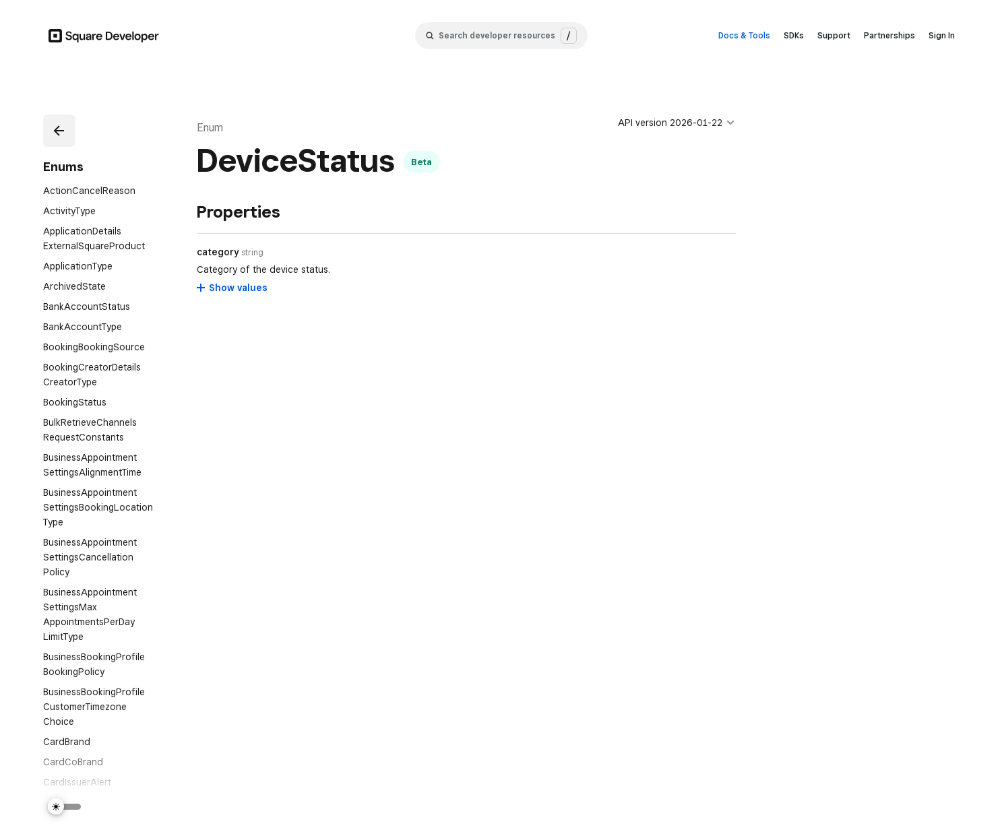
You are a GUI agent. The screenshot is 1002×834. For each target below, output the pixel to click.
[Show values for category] (233, 288)
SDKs (794, 35)
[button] (59, 131)
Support (833, 35)
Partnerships (889, 35)
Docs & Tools (744, 35)
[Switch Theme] (64, 806)
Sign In (942, 35)
